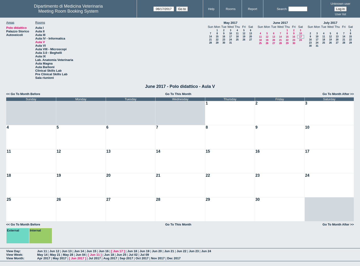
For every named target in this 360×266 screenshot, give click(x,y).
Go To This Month (178, 94)
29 (217, 42)
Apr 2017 (43, 258)
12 (244, 33)
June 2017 (280, 23)
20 (250, 36)
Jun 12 (54, 251)
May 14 (42, 254)
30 (223, 42)
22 (217, 39)
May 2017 (230, 23)
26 (244, 39)
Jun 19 (144, 251)
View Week (14, 254)
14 (210, 36)
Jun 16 (104, 251)
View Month (14, 258)
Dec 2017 (173, 258)
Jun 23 (194, 251)
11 (237, 33)
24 (230, 39)
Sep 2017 (126, 258)
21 (210, 39)
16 (223, 36)
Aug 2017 (110, 258)
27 (250, 39)
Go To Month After (336, 94)
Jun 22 (181, 251)
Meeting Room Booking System (68, 11)
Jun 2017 (77, 258)
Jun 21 (169, 251)
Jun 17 (118, 251)
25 (237, 39)
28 (210, 42)
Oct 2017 (141, 258)
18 (237, 36)
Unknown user (340, 3)
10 (230, 33)
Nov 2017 (158, 258)
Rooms (230, 9)
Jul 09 (144, 254)
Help (211, 9)
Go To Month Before (25, 94)
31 (230, 42)
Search (281, 9)
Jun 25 (121, 254)
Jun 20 (157, 251)
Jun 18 (132, 251)
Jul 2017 (95, 258)
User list (340, 14)
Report (252, 9)
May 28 (68, 254)
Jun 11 (42, 251)
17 (230, 36)
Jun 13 (67, 251)
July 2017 (330, 23)
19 (244, 36)
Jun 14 (79, 251)
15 (217, 36)
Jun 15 (91, 251)
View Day (13, 251)
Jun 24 (206, 251)
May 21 (55, 254)
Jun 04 (80, 254)
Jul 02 (133, 254)
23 (223, 39)
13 (250, 33)
